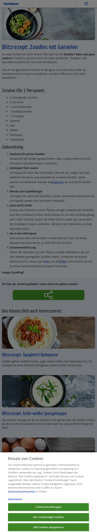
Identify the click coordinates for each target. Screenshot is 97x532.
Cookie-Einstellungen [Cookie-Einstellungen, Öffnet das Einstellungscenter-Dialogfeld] (48, 508)
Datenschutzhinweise (21, 493)
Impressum (15, 500)
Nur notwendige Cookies (48, 518)
